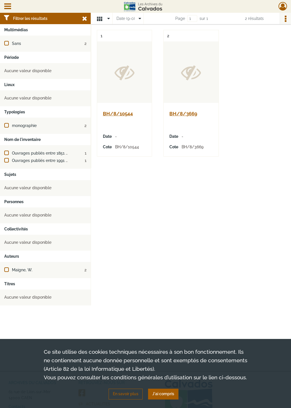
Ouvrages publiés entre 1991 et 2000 (46, 160)
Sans (16, 43)
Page (180, 18)
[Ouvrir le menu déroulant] (7, 6)
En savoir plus (125, 394)
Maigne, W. (22, 270)
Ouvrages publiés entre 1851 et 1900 (46, 153)
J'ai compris (163, 394)
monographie (24, 125)
